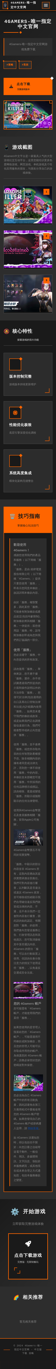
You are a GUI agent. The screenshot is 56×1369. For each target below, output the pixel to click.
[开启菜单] (46, 5)
